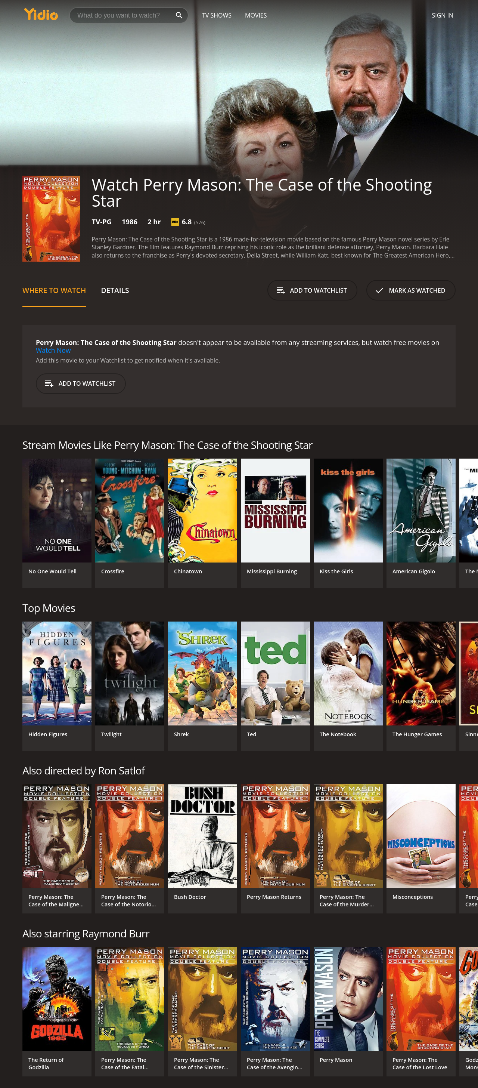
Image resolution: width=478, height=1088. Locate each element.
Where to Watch (54, 290)
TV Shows (217, 15)
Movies (256, 15)
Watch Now (53, 350)
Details (115, 290)
